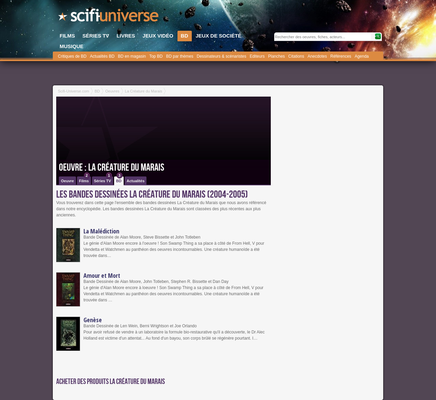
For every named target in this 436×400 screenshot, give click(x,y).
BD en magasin (132, 56)
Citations (296, 56)
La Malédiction (101, 231)
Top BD (155, 56)
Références (340, 56)
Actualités (136, 181)
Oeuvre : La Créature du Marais (111, 167)
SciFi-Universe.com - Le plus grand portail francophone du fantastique (109, 17)
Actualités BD (102, 56)
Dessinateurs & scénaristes (221, 56)
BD (119, 179)
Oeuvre (67, 181)
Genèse (92, 320)
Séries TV (103, 179)
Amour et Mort (101, 275)
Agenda (362, 56)
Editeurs (257, 56)
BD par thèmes (179, 56)
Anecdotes (317, 56)
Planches (276, 56)
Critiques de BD (72, 56)
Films (84, 179)
